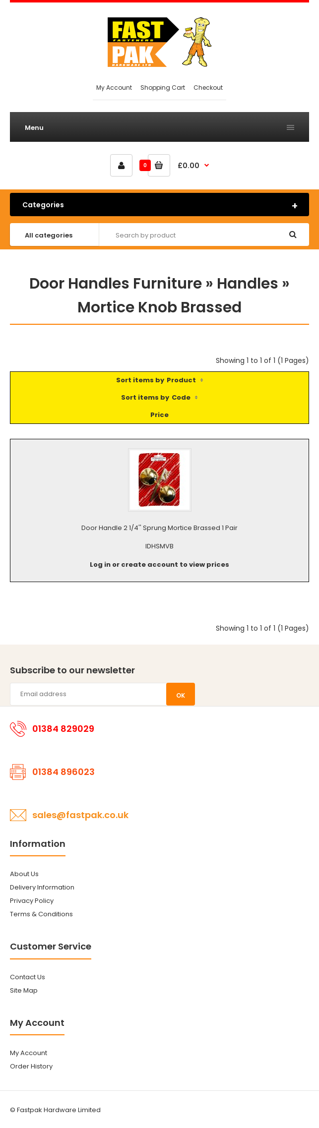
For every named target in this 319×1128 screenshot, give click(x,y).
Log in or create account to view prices (159, 564)
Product (181, 380)
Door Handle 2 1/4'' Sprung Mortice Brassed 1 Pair (159, 528)
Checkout (208, 87)
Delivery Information (42, 887)
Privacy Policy (32, 900)
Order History (31, 1066)
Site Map (24, 990)
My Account (114, 87)
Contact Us (27, 977)
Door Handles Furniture (115, 283)
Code (181, 397)
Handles (247, 283)
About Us (24, 874)
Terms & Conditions (41, 914)
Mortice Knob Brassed (159, 307)
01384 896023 (63, 772)
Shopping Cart (162, 87)
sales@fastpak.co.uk (80, 815)
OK (180, 695)
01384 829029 (63, 728)
